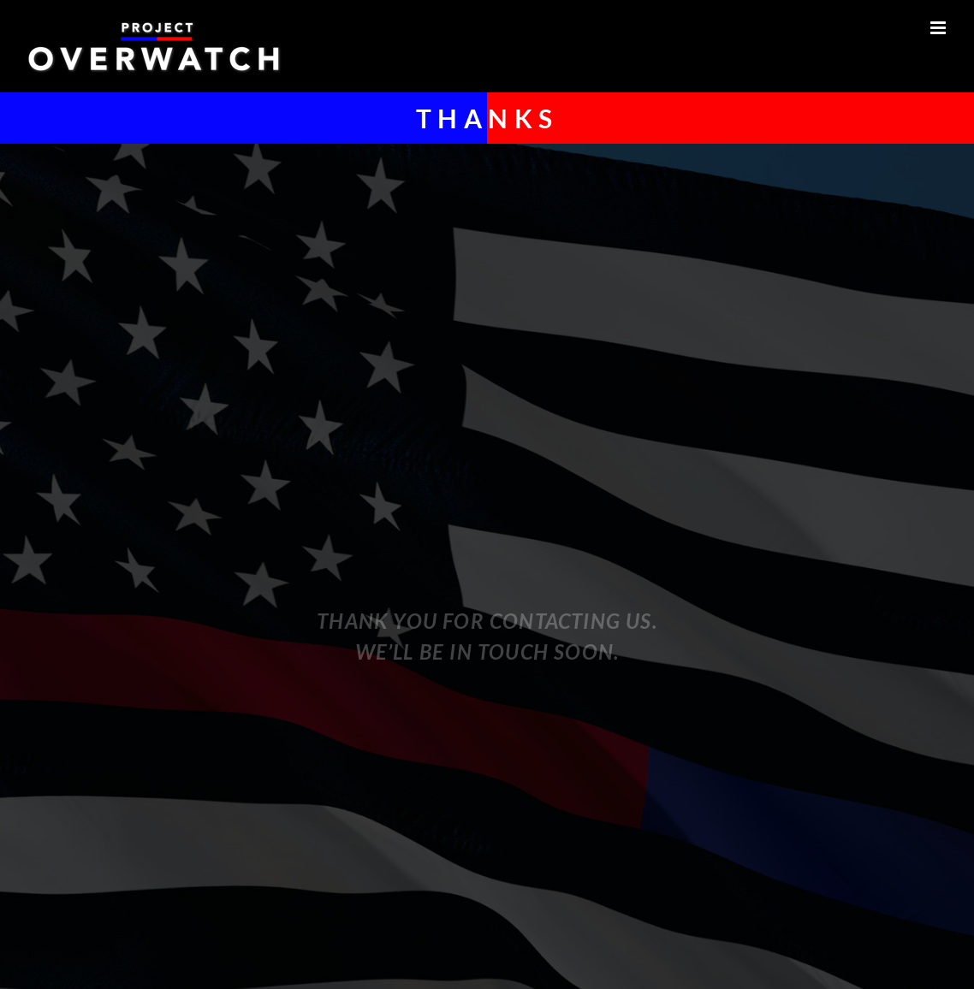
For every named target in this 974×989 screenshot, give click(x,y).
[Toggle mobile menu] (939, 28)
